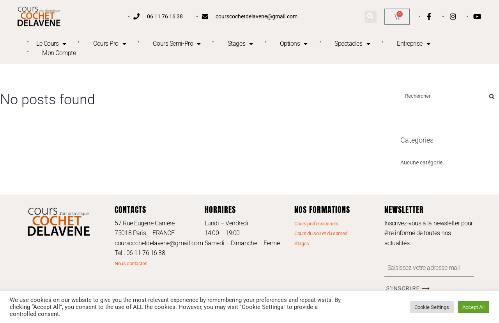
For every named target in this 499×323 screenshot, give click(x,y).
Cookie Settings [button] (431, 307)
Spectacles (352, 43)
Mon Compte (59, 53)
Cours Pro (109, 43)
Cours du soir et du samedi (321, 233)
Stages (240, 43)
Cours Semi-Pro (176, 43)
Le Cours (51, 43)
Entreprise (413, 43)
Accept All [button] (473, 307)
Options (294, 43)
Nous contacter (130, 263)
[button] (371, 17)
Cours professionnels (316, 224)
